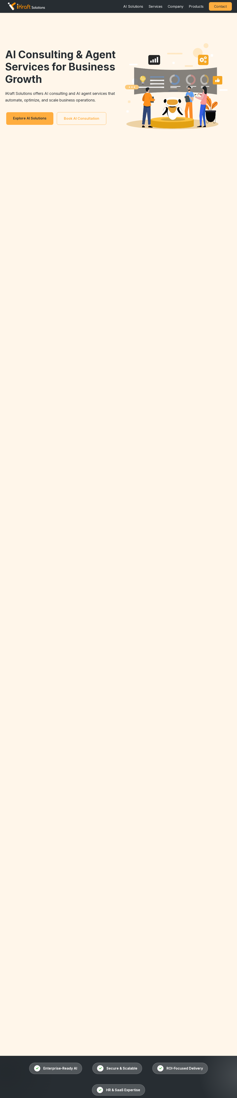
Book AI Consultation (81, 118)
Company (175, 6)
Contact (220, 6)
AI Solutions (133, 6)
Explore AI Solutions (29, 118)
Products (196, 6)
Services (155, 6)
